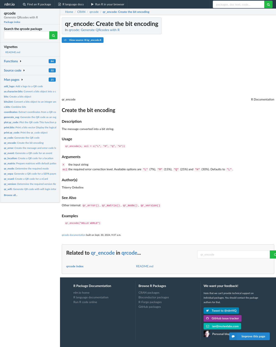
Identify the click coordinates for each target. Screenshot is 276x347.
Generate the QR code (22, 137)
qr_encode (103, 251)
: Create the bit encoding (126, 11)
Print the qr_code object (26, 132)
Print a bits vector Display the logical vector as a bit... (39, 127)
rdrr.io (9, 4)
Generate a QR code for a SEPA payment (32, 173)
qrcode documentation (74, 233)
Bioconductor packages (153, 296)
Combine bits (15, 106)
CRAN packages (148, 291)
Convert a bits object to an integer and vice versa (36, 101)
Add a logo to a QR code (23, 86)
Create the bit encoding (24, 142)
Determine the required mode (26, 168)
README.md (12, 52)
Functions (11, 61)
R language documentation (90, 296)
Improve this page (247, 336)
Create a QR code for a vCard (26, 178)
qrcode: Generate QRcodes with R (94, 30)
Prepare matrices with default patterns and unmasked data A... (45, 163)
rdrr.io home (81, 291)
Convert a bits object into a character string (38, 91)
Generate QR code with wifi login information (34, 189)
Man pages (11, 79)
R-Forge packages (150, 300)
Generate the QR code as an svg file (32, 117)
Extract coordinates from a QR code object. (35, 112)
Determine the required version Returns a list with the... (42, 183)
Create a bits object (17, 96)
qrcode (129, 251)
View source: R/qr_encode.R (82, 40)
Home (69, 11)
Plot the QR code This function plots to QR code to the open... (46, 122)
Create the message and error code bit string (34, 148)
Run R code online (85, 300)
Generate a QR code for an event (28, 153)
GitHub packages (149, 305)
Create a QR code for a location (28, 158)
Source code (12, 70)
